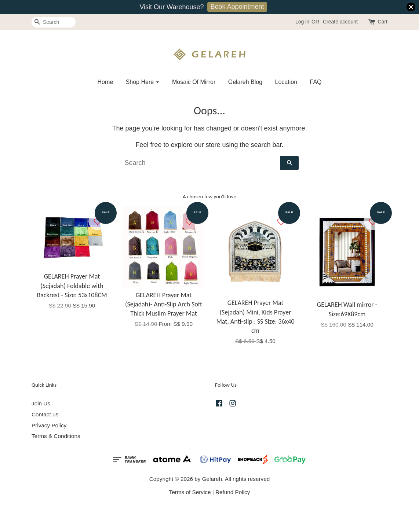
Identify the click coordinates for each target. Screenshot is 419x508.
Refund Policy (232, 492)
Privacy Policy (49, 425)
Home (105, 82)
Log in (302, 22)
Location (286, 82)
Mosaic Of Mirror (193, 82)
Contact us (45, 414)
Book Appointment (237, 6)
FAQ (316, 82)
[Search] (54, 22)
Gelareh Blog (245, 82)
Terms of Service (190, 492)
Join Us (41, 403)
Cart (382, 22)
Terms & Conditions (56, 436)
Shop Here (143, 82)
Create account (340, 22)
